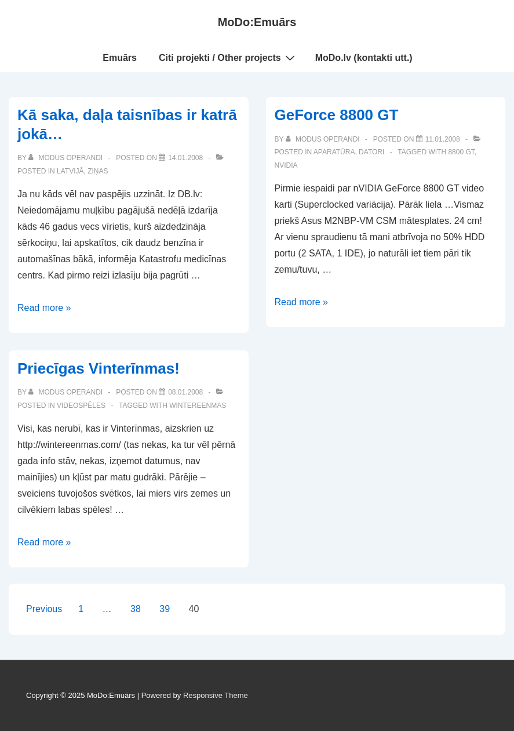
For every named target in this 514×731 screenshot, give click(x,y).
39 (164, 609)
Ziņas (98, 171)
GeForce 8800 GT (337, 115)
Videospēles (81, 405)
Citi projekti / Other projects (228, 57)
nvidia (286, 165)
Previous (44, 609)
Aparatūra (334, 152)
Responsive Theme (215, 695)
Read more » (44, 308)
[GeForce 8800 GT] (442, 139)
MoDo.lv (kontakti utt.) (364, 58)
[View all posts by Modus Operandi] (66, 158)
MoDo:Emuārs (257, 22)
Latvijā (70, 171)
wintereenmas (197, 405)
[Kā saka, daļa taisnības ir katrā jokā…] (185, 158)
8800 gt (461, 152)
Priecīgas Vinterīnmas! (98, 368)
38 (135, 609)
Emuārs (120, 58)
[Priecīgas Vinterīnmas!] (185, 392)
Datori (371, 152)
